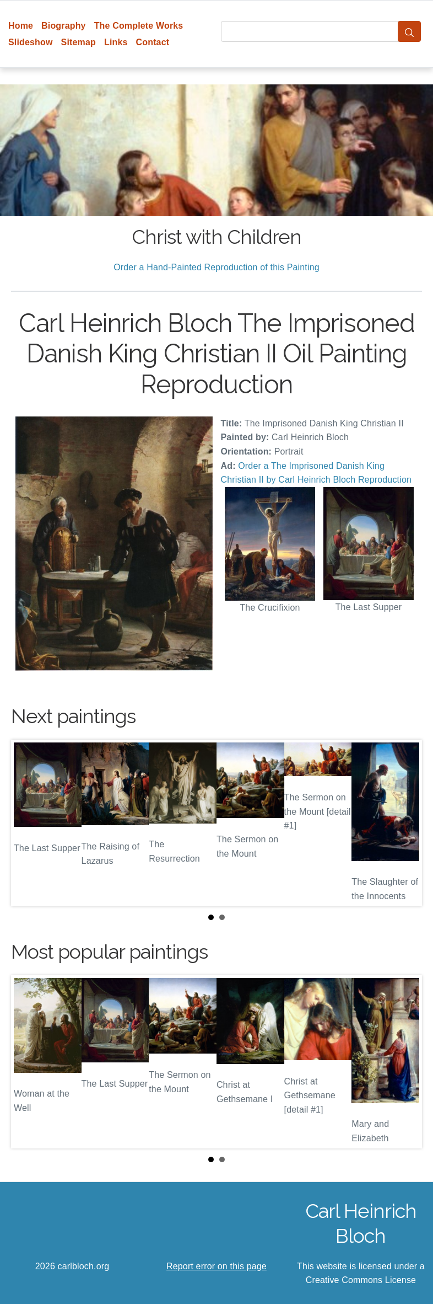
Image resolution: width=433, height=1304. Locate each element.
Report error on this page (216, 1266)
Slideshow (30, 42)
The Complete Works (138, 25)
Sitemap (78, 42)
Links (116, 42)
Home (20, 25)
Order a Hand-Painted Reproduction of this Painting (216, 267)
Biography (63, 25)
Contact (153, 42)
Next (405, 823)
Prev (28, 823)
